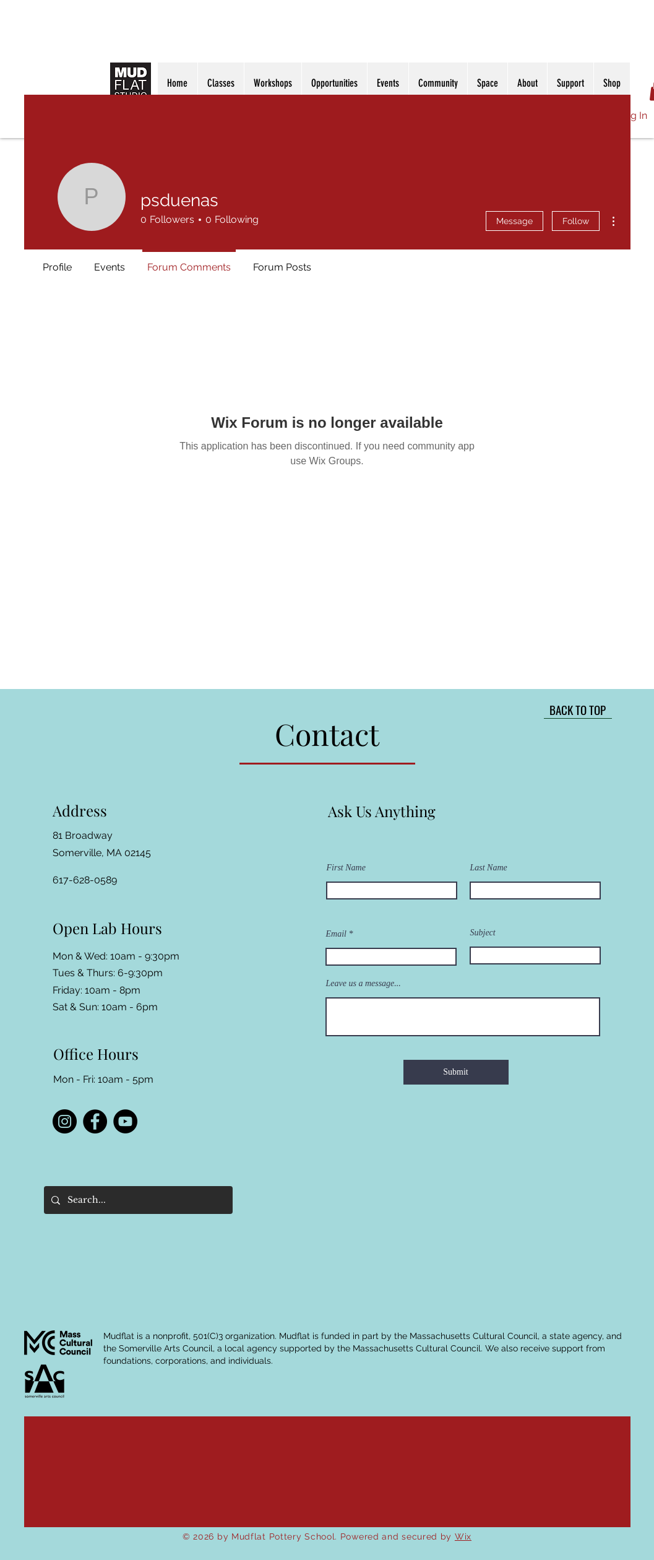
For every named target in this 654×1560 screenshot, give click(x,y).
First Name (346, 868)
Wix (463, 1536)
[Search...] (137, 1200)
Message (514, 221)
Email (336, 934)
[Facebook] (95, 1121)
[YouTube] (125, 1121)
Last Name (488, 868)
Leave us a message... (363, 983)
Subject (483, 933)
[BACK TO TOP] (578, 709)
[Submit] (456, 1072)
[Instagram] (65, 1121)
